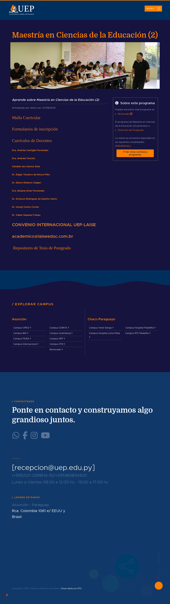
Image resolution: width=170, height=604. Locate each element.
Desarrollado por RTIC (71, 588)
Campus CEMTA (59, 327)
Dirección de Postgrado (131, 130)
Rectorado (123, 114)
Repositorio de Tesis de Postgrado (42, 248)
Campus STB (57, 344)
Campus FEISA (22, 338)
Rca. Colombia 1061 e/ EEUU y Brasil (38, 513)
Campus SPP (57, 338)
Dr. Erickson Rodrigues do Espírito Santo (34, 198)
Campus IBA (20, 333)
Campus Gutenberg (61, 333)
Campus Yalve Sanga (101, 327)
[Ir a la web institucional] (131, 114)
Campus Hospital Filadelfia (140, 327)
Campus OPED (22, 327)
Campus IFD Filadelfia (137, 333)
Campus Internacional (25, 344)
